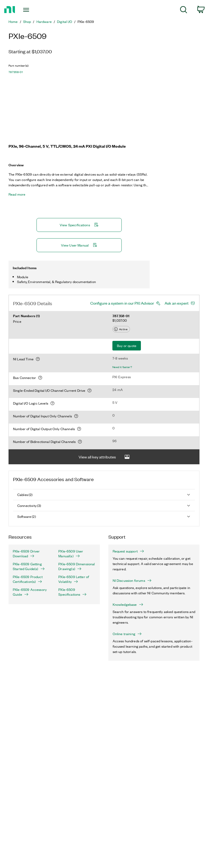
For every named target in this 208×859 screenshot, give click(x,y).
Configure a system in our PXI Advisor (122, 303)
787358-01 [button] (16, 72)
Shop (27, 21)
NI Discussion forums (132, 580)
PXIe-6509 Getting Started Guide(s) (29, 566)
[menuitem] (184, 10)
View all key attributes (104, 457)
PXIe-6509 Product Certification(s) (28, 579)
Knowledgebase (128, 604)
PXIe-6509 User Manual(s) (70, 553)
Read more (17, 194)
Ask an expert (177, 303)
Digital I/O (64, 21)
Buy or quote (126, 345)
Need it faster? (122, 367)
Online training (127, 633)
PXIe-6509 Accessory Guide (30, 592)
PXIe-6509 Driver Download (26, 553)
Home (13, 21)
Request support (128, 551)
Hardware (44, 21)
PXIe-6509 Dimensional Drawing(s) (76, 566)
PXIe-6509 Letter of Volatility (73, 579)
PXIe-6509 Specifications (72, 592)
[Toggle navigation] (32, 10)
